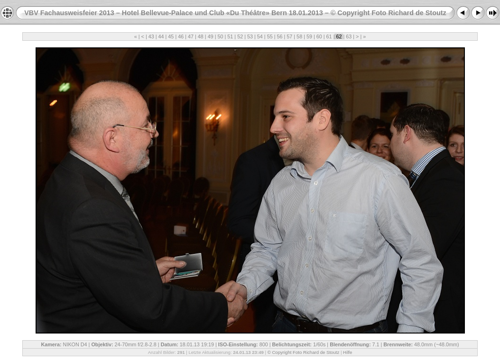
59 (309, 36)
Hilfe (347, 352)
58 (299, 36)
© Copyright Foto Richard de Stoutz (304, 352)
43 (151, 36)
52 (240, 36)
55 (270, 36)
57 (289, 36)
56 (279, 36)
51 (230, 36)
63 (348, 36)
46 (180, 36)
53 (250, 36)
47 (190, 36)
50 (220, 36)
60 (319, 36)
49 (210, 36)
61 (329, 36)
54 (260, 36)
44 (161, 36)
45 (171, 36)
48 (200, 36)
